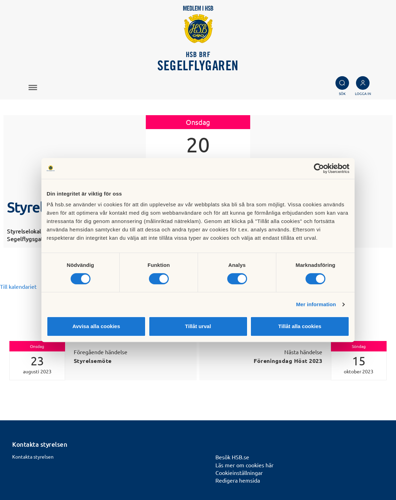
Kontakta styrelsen (33, 456)
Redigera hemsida (237, 480)
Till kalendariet (18, 286)
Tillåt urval (198, 326)
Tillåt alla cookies (300, 326)
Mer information (316, 304)
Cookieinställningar (239, 472)
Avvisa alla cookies (96, 326)
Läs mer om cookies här (244, 464)
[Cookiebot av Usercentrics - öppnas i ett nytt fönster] (318, 168)
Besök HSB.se (232, 456)
